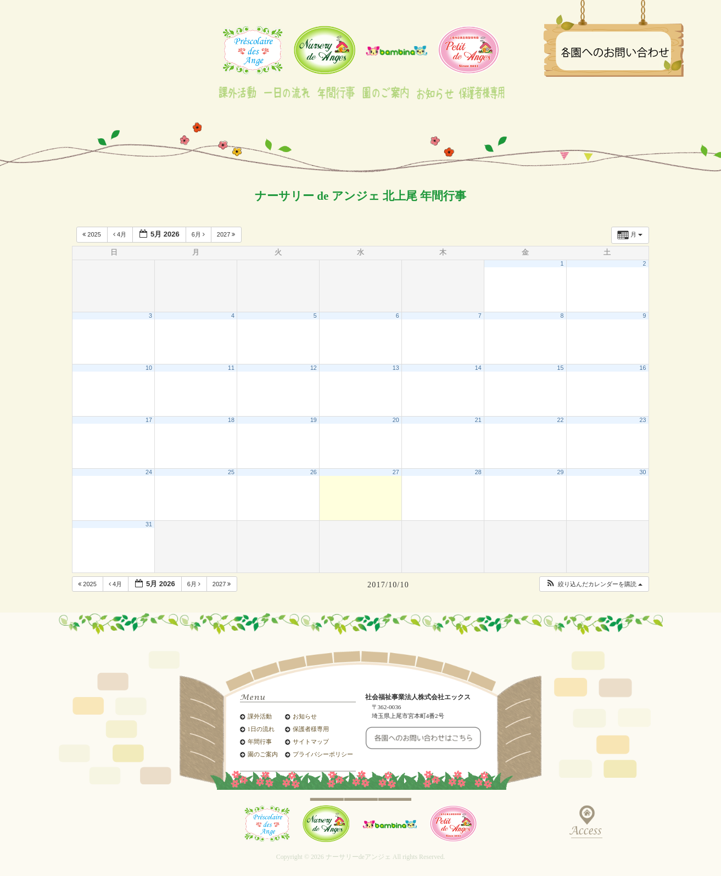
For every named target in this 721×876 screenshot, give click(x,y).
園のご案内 (263, 754)
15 (560, 367)
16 (643, 367)
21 (478, 420)
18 (231, 420)
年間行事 (260, 742)
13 (396, 367)
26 (313, 472)
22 (560, 420)
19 (313, 420)
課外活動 (260, 717)
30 (643, 472)
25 (231, 472)
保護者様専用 (311, 729)
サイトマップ (311, 742)
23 (643, 420)
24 (149, 472)
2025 (92, 234)
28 (478, 472)
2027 (227, 234)
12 (313, 367)
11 (231, 367)
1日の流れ (261, 729)
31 (149, 524)
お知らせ (305, 717)
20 (396, 420)
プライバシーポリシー (323, 754)
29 (560, 472)
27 (396, 472)
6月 (199, 234)
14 (478, 367)
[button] (594, 584)
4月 (120, 234)
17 (149, 420)
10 (149, 367)
